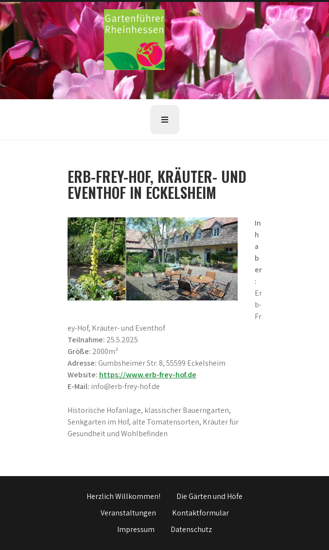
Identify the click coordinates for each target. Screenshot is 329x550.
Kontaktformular (200, 513)
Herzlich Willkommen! (123, 496)
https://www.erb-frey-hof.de (147, 375)
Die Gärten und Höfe (209, 496)
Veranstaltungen (128, 513)
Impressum (136, 529)
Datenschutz (191, 529)
